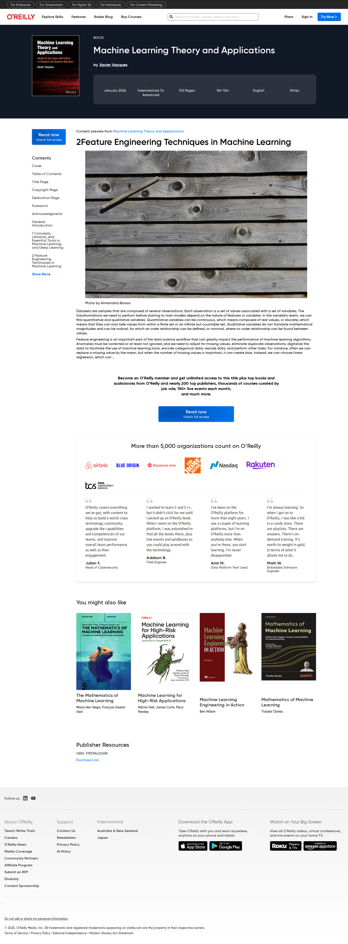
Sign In (307, 16)
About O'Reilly (18, 821)
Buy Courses (131, 16)
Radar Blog (103, 16)
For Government (51, 5)
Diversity (11, 879)
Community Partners (21, 858)
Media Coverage (18, 851)
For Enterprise (20, 5)
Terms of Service (16, 933)
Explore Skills (52, 16)
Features (78, 16)
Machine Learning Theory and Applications (148, 131)
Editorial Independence (70, 933)
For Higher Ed (81, 5)
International (110, 821)
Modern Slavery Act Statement (111, 933)
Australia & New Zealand (117, 830)
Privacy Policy (68, 844)
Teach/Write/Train (19, 830)
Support (65, 821)
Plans (289, 16)
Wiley (294, 90)
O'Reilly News (15, 844)
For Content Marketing (146, 5)
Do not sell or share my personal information (36, 919)
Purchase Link (87, 760)
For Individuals (111, 5)
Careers (11, 837)
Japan (102, 837)
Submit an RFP (16, 872)
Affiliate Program (18, 865)
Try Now (329, 16)
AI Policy (64, 851)
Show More (41, 274)
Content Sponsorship (21, 885)
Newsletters (66, 837)
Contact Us (66, 830)
